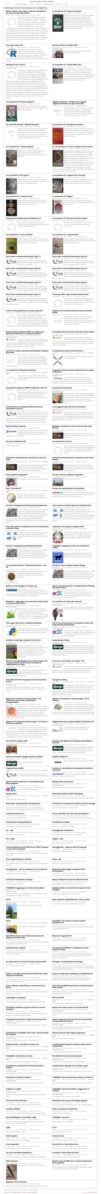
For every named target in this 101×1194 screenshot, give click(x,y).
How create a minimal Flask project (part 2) (69, 282)
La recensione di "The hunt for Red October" (70, 218)
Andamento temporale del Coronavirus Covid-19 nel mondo (73, 459)
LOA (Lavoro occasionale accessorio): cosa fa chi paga (73, 803)
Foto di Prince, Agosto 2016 (16, 741)
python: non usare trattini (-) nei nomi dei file (70, 1007)
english (61, 48)
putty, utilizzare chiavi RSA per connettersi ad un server (25, 986)
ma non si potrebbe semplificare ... (19, 1152)
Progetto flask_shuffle (15, 768)
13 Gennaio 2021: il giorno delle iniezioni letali (70, 294)
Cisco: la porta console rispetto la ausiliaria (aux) (71, 505)
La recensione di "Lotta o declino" (19, 234)
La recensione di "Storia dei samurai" (67, 601)
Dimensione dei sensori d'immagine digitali (69, 1100)
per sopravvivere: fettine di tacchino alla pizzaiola (26, 962)
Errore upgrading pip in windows (19, 859)
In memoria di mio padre (62, 388)
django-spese (11, 794)
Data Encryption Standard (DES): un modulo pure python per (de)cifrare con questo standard (25, 333)
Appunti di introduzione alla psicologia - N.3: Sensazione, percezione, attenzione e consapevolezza (23, 700)
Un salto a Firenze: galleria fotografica (67, 475)
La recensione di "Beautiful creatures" (21, 370)
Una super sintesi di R (14, 45)
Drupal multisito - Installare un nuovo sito (22, 1044)
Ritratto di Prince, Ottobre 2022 (65, 45)
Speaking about (48, 4)
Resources (59, 4)
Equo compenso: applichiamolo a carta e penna (71, 899)
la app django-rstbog (60, 640)
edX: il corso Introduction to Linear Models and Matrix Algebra (24, 782)
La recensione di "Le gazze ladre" (65, 234)
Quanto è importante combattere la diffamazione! (72, 974)
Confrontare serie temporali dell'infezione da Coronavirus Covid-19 (24, 408)
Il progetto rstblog (59, 680)
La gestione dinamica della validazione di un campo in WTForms (73, 371)
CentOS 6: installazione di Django (19, 879)
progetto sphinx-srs (60, 757)
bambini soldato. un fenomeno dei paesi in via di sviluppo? (71, 889)
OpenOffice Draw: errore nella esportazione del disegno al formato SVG (25, 937)
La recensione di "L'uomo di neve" (19, 196)
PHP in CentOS (58, 997)
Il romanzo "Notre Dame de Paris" (65, 1152)
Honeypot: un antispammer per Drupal (67, 962)
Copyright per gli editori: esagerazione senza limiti (26, 1019)
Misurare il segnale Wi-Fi (62, 936)
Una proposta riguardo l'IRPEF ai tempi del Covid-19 (26, 388)
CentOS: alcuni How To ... (16, 814)
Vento (8, 899)
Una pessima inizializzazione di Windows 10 (23, 218)
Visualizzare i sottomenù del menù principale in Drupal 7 (25, 1067)
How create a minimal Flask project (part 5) (23, 268)
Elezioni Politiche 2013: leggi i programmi (68, 1033)
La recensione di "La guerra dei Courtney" (69, 175)
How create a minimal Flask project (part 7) (23, 256)
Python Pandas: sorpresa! (16, 426)
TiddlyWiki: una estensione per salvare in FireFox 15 (72, 1077)
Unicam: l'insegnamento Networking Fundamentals (26, 505)
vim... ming (10, 839)
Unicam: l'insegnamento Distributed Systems (24, 546)
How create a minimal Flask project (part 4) (69, 268)
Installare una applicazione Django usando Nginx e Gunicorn (72, 742)
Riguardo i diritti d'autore (16, 1182)
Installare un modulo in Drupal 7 (18, 1077)
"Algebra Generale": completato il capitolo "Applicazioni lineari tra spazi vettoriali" (69, 103)
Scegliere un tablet (13, 1089)
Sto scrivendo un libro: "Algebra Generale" (23, 124)
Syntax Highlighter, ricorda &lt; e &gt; (21, 1117)
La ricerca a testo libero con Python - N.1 (68, 661)
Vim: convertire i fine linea (16, 1100)
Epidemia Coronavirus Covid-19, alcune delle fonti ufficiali (72, 427)
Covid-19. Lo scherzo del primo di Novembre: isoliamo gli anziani (27, 352)
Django (29, 1192)
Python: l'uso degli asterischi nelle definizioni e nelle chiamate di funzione (27, 975)
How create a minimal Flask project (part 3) (23, 282)
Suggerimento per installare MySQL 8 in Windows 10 (73, 722)
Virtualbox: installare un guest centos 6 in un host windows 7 (25, 1008)
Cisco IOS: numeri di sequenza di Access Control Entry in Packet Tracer (27, 527)
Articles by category (21, 4)
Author (38, 4)
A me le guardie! (12, 1144)
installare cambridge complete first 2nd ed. (23, 640)
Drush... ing (56, 859)
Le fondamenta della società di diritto (67, 351)
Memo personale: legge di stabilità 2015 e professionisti (69, 870)
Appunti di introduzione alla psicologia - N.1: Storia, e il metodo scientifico (27, 722)
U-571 (54, 1127)
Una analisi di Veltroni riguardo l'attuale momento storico (26, 681)
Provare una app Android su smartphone (68, 488)
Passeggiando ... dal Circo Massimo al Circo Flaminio (26, 869)
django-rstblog (16, 1192)
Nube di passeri (12, 1161)
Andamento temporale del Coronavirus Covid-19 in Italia (26, 459)
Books (32, 4)
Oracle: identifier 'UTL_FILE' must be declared (70, 814)
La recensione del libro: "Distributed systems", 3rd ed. (26, 566)
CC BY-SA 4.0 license (92, 1192)
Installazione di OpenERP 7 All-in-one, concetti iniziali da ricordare (27, 1034)
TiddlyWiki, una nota (60, 1117)
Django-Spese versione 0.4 (62, 782)
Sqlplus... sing (57, 839)
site (6, 1192)
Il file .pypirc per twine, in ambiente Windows (24, 623)
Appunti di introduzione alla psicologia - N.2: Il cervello (70, 700)
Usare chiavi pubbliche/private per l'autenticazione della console (72, 986)
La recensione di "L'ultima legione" (20, 147)
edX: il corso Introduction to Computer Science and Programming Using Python (72, 624)
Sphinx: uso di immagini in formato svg (21, 586)
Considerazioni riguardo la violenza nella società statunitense (71, 1045)
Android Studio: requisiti (16, 948)
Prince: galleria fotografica (17, 475)
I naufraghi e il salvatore (16, 997)
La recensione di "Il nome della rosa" (66, 64)
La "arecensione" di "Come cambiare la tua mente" (72, 147)
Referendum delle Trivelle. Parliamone (67, 794)
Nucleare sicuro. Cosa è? (15, 64)
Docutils (35, 1192)
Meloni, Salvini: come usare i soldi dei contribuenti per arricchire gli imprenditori (26, 12)
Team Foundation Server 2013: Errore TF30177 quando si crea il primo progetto (27, 848)
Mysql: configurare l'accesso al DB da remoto (70, 879)
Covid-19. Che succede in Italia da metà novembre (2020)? (72, 312)
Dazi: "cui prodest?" (14, 488)
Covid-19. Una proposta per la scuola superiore (24, 311)
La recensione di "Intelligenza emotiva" (68, 124)
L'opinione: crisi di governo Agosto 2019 (68, 526)
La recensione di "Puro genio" (17, 175)
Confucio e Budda (13, 1109)
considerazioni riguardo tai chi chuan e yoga (70, 1066)
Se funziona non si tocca (62, 441)
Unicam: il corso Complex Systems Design (68, 565)
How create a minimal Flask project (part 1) (23, 294)
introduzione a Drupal (61, 822)
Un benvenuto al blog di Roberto (19, 822)
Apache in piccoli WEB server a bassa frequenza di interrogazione (72, 1162)
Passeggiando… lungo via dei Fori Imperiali (69, 847)
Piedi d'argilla (11, 1136)
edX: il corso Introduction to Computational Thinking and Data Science (73, 587)
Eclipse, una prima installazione (64, 1109)
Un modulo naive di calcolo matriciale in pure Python (73, 332)
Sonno (8, 921)
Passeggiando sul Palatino (62, 830)
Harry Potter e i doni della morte (65, 1144)
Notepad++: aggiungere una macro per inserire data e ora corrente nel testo (27, 602)
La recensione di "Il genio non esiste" (67, 11)
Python (25, 1192)
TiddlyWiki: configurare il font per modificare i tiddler (71, 547)
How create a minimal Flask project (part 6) (69, 256)
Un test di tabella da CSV (16, 441)
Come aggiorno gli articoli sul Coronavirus (69, 407)
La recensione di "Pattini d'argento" (20, 102)
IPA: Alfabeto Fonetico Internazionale (67, 1056)
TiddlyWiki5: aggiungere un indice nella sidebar (25, 888)
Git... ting (9, 830)
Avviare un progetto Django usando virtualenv (24, 757)
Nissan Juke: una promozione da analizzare (23, 803)
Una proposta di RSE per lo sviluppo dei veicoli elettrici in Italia (70, 949)
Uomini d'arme (58, 1136)
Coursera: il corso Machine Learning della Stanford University (72, 769)
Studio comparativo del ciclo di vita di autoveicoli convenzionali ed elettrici (72, 1020)
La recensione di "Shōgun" (62, 196)
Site (66, 4)
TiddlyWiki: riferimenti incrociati (19, 1056)
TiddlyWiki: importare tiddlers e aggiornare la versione (70, 1090)
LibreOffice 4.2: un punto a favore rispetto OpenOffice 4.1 (69, 922)
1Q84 (8, 1127)
